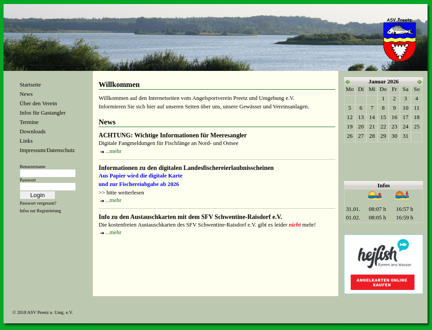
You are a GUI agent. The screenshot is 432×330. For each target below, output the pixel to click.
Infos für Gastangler (43, 113)
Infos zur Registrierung (40, 210)
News (26, 94)
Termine (29, 122)
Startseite (30, 85)
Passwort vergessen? (38, 203)
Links (26, 141)
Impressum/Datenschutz (47, 150)
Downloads (33, 131)
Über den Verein (38, 103)
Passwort (28, 179)
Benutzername (33, 166)
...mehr (113, 151)
